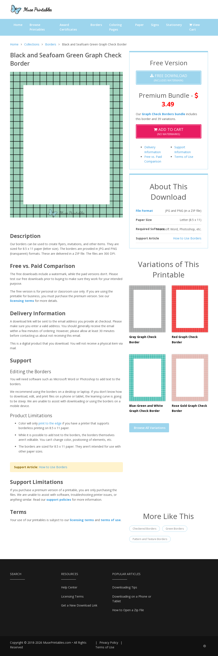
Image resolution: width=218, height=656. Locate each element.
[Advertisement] (168, 475)
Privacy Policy (108, 642)
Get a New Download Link (79, 605)
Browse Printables (37, 27)
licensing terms (22, 301)
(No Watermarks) (169, 131)
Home (18, 25)
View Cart (194, 27)
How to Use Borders (53, 467)
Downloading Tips (124, 587)
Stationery (174, 25)
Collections (31, 44)
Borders (96, 25)
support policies (58, 500)
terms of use (111, 520)
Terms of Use (183, 157)
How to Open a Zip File (128, 610)
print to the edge (50, 423)
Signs (155, 25)
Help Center (69, 587)
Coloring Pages (115, 27)
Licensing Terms (72, 596)
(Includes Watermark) (168, 77)
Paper (139, 25)
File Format (144, 211)
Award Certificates (68, 27)
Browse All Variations (149, 428)
